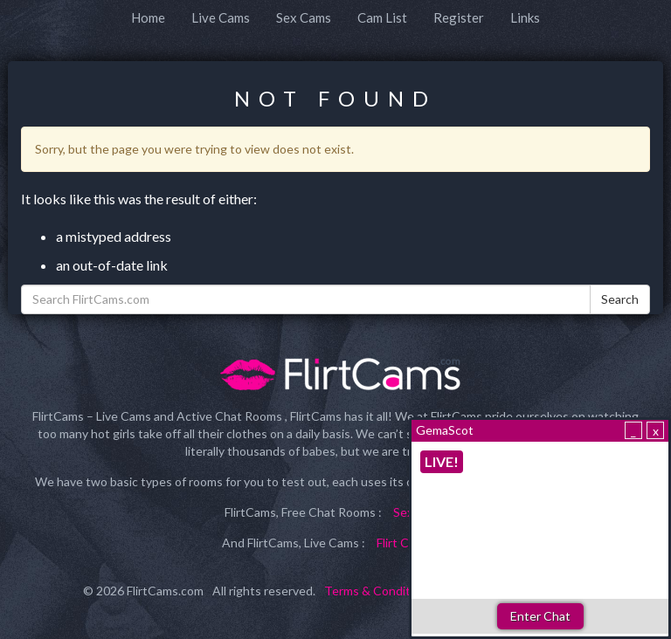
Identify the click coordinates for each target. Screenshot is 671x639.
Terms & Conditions (378, 590)
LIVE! (442, 461)
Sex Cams (303, 17)
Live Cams (220, 17)
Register (458, 17)
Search (620, 299)
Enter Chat (540, 615)
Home (148, 17)
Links (525, 17)
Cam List (382, 17)
